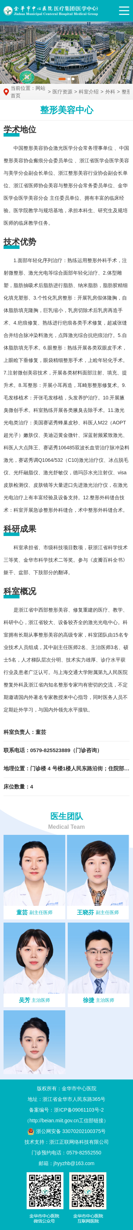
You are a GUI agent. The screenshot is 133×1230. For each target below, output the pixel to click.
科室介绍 (89, 92)
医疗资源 (62, 92)
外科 (110, 92)
